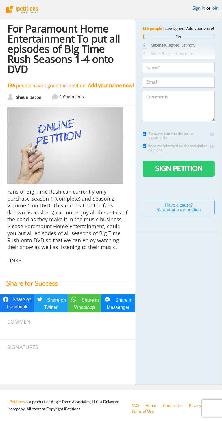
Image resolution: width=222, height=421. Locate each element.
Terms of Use (143, 411)
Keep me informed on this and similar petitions (175, 148)
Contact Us (172, 405)
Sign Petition (179, 168)
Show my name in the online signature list (168, 135)
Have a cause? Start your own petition (178, 207)
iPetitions (111, 9)
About (151, 405)
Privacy (195, 405)
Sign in (198, 8)
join (215, 8)
